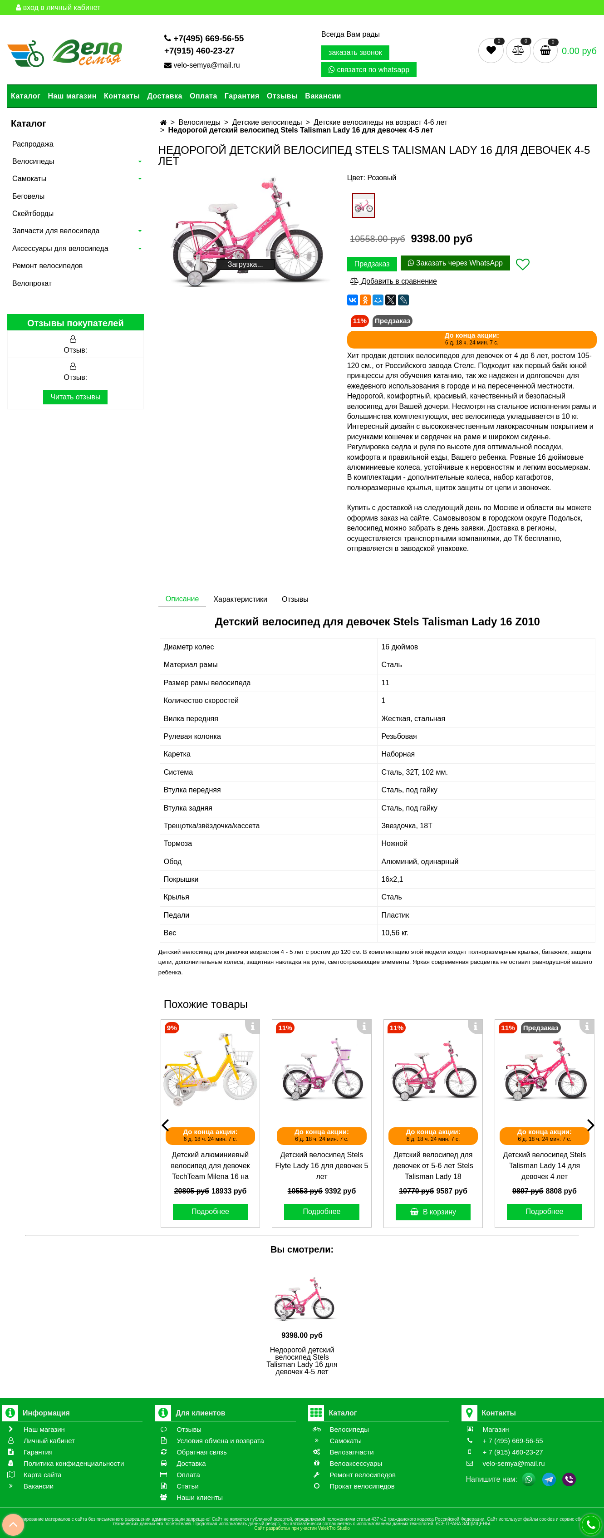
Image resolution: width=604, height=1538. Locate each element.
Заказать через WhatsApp (455, 263)
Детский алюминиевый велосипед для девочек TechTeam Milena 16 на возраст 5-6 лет (210, 1166)
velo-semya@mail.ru (203, 65)
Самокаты (29, 178)
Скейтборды (33, 213)
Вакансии (323, 96)
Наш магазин (72, 96)
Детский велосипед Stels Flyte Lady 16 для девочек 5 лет (321, 1165)
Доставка (164, 96)
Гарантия (242, 96)
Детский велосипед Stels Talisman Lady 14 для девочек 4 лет (544, 1165)
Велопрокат (32, 283)
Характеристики (240, 599)
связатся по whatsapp (369, 70)
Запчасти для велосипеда (55, 231)
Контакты (122, 96)
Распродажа (33, 144)
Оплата (203, 96)
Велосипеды (33, 161)
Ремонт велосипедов (47, 266)
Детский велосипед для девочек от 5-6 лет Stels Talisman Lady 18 (433, 1165)
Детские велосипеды (267, 122)
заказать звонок (355, 52)
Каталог (25, 96)
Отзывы (282, 96)
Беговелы (28, 196)
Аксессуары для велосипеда (60, 248)
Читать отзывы (75, 397)
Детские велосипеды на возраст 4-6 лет (380, 122)
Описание (182, 599)
